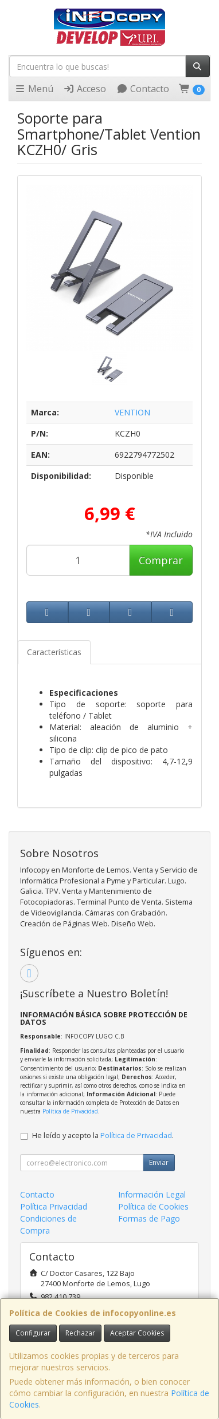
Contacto (142, 88)
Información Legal (152, 1194)
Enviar (159, 1162)
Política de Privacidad (70, 1111)
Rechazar (80, 1333)
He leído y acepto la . (103, 1135)
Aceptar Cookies (137, 1333)
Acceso (84, 88)
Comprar (161, 560)
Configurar (32, 1333)
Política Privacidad (53, 1206)
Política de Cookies (153, 1206)
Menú (33, 88)
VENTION (132, 412)
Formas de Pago (149, 1218)
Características (54, 652)
